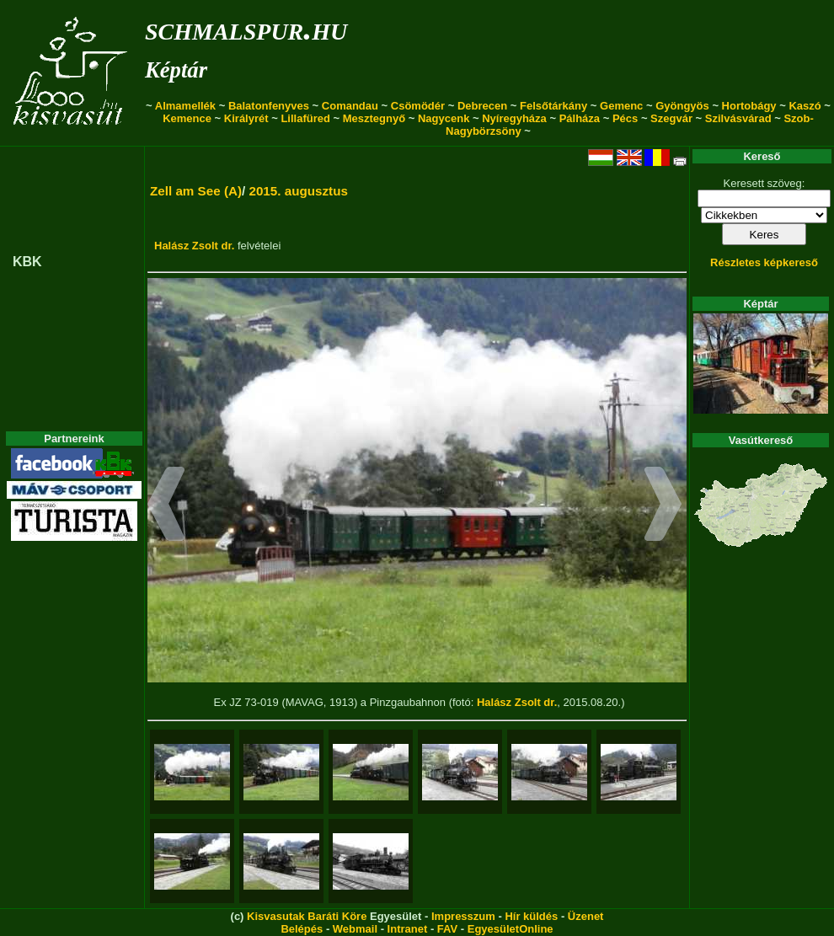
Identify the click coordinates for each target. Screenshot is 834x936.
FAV (447, 929)
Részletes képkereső (764, 262)
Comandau (350, 105)
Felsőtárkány (553, 105)
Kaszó (805, 105)
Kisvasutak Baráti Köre (306, 916)
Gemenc (621, 105)
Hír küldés (531, 916)
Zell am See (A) (196, 191)
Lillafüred (305, 118)
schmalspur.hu (246, 28)
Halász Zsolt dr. (194, 245)
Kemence (187, 118)
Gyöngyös (682, 105)
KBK (27, 261)
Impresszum (463, 916)
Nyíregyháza (514, 118)
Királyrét (246, 118)
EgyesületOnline (510, 929)
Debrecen (482, 105)
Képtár (176, 70)
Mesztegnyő (374, 118)
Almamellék (185, 105)
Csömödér (418, 105)
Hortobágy (749, 105)
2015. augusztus (298, 191)
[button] (166, 506)
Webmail (355, 929)
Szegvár (671, 118)
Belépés (302, 929)
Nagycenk (443, 118)
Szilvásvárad (738, 118)
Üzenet (586, 916)
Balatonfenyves (268, 105)
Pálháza (579, 118)
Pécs (625, 118)
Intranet (408, 929)
